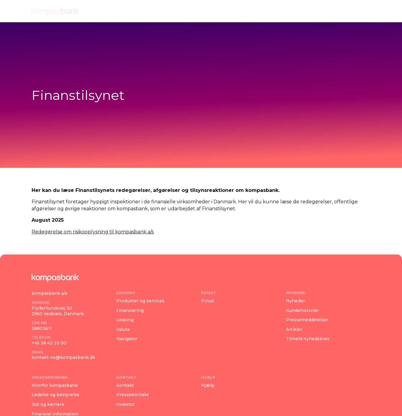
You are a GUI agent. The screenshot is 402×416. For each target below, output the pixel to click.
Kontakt (295, 11)
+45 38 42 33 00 (49, 343)
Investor (125, 404)
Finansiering (130, 310)
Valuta (123, 329)
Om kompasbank (249, 11)
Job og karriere (48, 404)
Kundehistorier (302, 310)
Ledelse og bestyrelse (55, 394)
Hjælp (325, 11)
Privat (173, 11)
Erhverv (144, 11)
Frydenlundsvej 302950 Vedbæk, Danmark (58, 311)
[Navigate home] (55, 11)
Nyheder (203, 11)
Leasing (124, 319)
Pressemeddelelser (307, 319)
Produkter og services (140, 301)
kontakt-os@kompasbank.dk (63, 357)
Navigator (126, 338)
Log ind (354, 11)
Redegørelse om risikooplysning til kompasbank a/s (93, 232)
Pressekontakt (132, 394)
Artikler (294, 329)
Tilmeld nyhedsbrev (308, 338)
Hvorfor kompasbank (55, 385)
